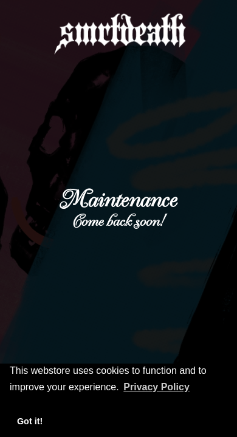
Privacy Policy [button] (156, 387)
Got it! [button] (30, 421)
